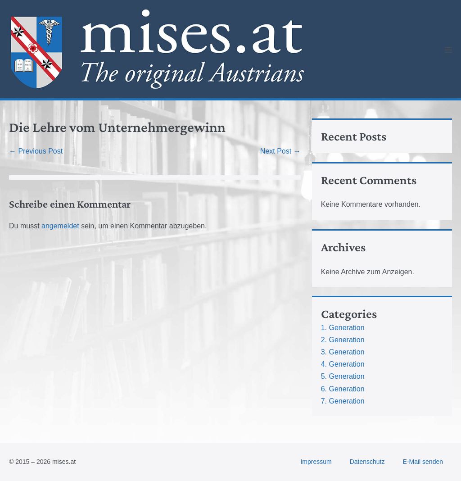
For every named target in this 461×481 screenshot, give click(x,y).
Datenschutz (367, 461)
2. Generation (343, 340)
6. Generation (343, 389)
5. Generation (343, 376)
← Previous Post (36, 151)
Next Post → (280, 151)
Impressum (315, 461)
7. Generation (343, 401)
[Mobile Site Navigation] (448, 49)
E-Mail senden (423, 461)
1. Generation (343, 327)
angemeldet (60, 226)
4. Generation (343, 364)
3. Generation (343, 352)
